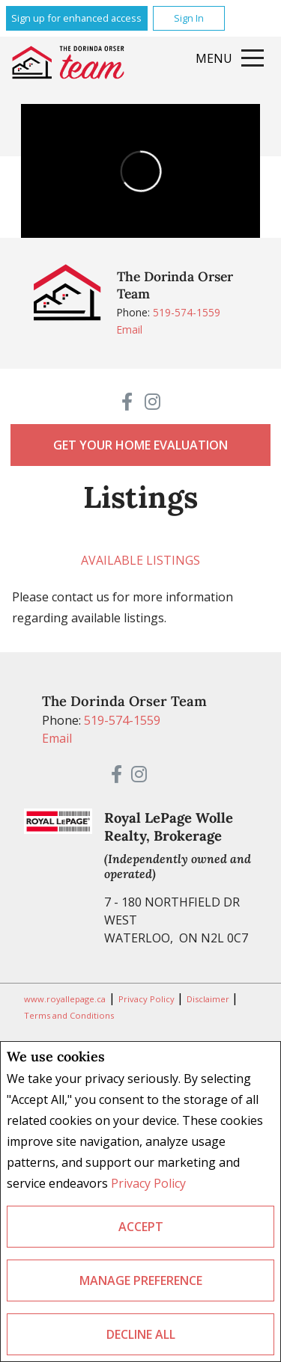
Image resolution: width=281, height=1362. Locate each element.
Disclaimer (209, 998)
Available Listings (140, 560)
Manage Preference (140, 1280)
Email (129, 329)
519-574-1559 (186, 312)
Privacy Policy (148, 1183)
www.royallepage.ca (65, 998)
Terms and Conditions (69, 1015)
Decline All (140, 1334)
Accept (140, 1226)
